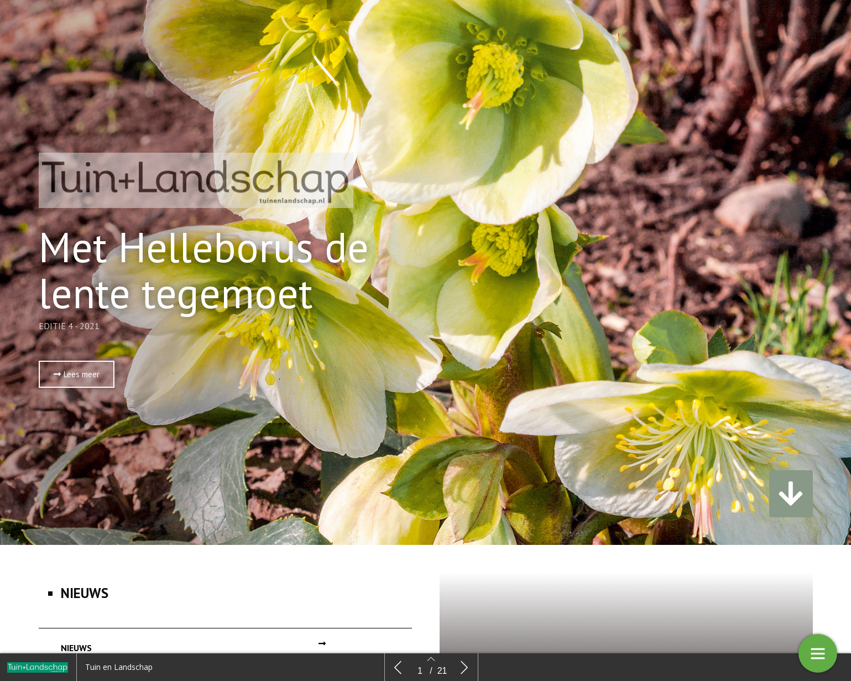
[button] (76, 377)
